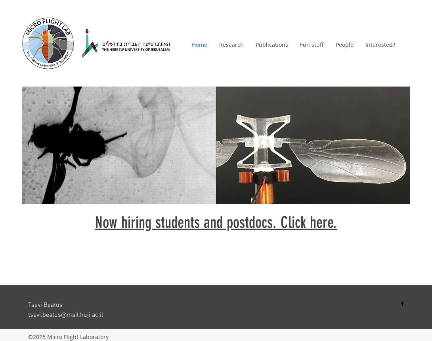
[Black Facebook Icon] (402, 304)
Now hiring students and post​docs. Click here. (216, 222)
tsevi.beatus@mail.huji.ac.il (65, 315)
